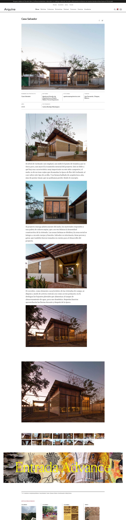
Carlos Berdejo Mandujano (51, 107)
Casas (48, 493)
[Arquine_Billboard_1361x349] (63, 482)
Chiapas (52, 493)
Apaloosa (26, 493)
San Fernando (61, 493)
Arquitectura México (34, 493)
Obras (86, 504)
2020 (23, 107)
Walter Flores (68, 493)
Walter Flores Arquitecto (50, 100)
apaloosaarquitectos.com (72, 96)
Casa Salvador (42, 493)
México (56, 493)
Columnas (24, 504)
